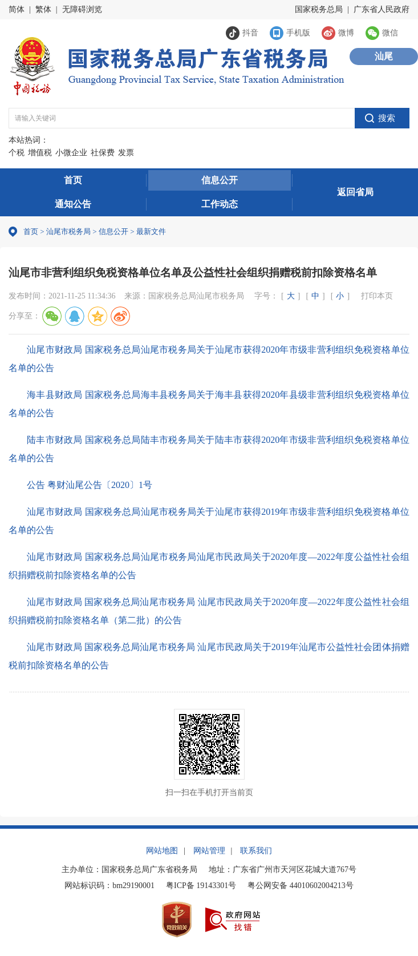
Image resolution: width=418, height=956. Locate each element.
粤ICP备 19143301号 (201, 885)
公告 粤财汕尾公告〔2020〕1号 (89, 485)
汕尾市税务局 (68, 231)
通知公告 (73, 204)
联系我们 (256, 850)
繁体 (43, 9)
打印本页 (377, 296)
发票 (126, 152)
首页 (73, 180)
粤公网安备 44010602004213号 (300, 885)
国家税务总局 (319, 9)
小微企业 (71, 152)
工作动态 (219, 204)
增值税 (40, 152)
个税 (17, 152)
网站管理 (209, 850)
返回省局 (355, 192)
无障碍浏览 (82, 9)
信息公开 (219, 180)
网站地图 (162, 850)
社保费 (103, 152)
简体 (17, 9)
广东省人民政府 (381, 9)
